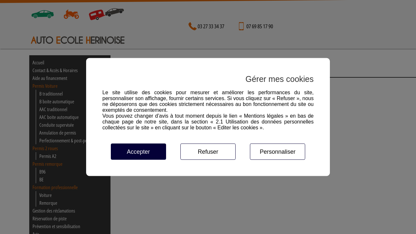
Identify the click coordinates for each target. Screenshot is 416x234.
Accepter (138, 152)
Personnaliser (277, 152)
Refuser (208, 152)
